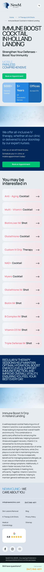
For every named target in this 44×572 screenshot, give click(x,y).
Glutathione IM (22, 289)
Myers (22, 276)
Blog (27, 511)
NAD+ (22, 263)
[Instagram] (12, 549)
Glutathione (22, 236)
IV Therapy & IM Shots (27, 17)
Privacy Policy (31, 517)
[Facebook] (5, 549)
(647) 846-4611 (34, 569)
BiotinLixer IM (22, 223)
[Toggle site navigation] (39, 5)
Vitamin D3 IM (22, 329)
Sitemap (29, 522)
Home (11, 17)
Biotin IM (22, 303)
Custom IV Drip (22, 249)
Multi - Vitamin (22, 209)
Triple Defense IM (22, 343)
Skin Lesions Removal (10, 511)
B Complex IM (22, 316)
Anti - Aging (22, 196)
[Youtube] (20, 549)
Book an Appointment (14, 76)
